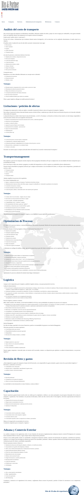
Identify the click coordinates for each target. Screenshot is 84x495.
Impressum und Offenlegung (27, 492)
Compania (11, 12)
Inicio (3, 12)
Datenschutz (38, 492)
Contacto (57, 12)
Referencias (48, 12)
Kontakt (17, 492)
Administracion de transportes (34, 12)
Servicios (19, 12)
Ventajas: (7, 127)
